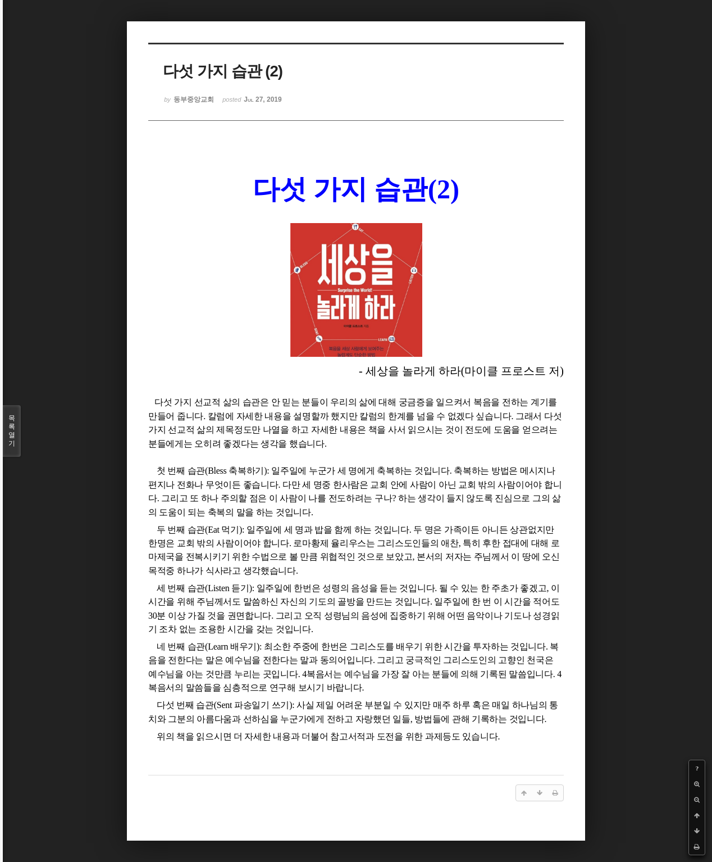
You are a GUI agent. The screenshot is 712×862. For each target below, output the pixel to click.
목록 (11, 431)
